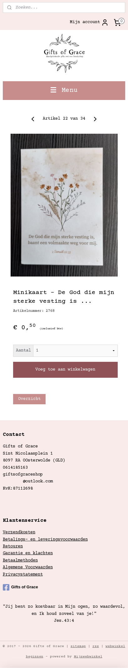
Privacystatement (23, 574)
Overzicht (29, 398)
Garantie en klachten (28, 553)
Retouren (13, 546)
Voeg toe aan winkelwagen (65, 369)
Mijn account (89, 22)
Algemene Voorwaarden (28, 567)
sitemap (78, 646)
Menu (64, 90)
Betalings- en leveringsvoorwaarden (45, 539)
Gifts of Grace (20, 587)
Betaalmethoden (20, 560)
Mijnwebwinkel (88, 657)
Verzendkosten (19, 532)
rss (95, 646)
